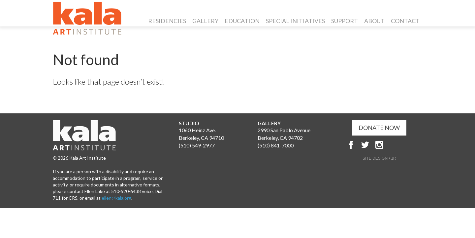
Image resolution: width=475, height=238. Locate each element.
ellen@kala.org (116, 198)
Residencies (167, 20)
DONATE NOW (379, 127)
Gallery (205, 20)
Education (242, 20)
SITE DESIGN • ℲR (379, 158)
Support (344, 20)
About (374, 20)
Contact (405, 20)
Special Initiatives (295, 20)
